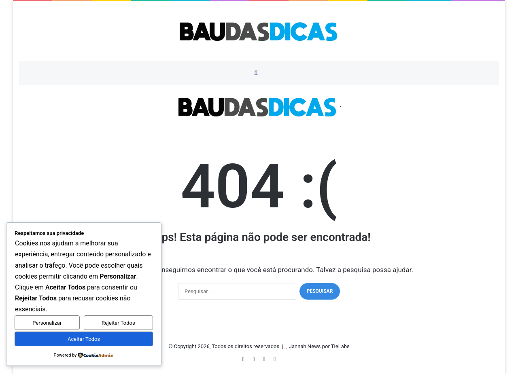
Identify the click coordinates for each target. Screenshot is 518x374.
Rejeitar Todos (118, 323)
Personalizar (47, 323)
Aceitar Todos (84, 339)
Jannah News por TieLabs (319, 346)
